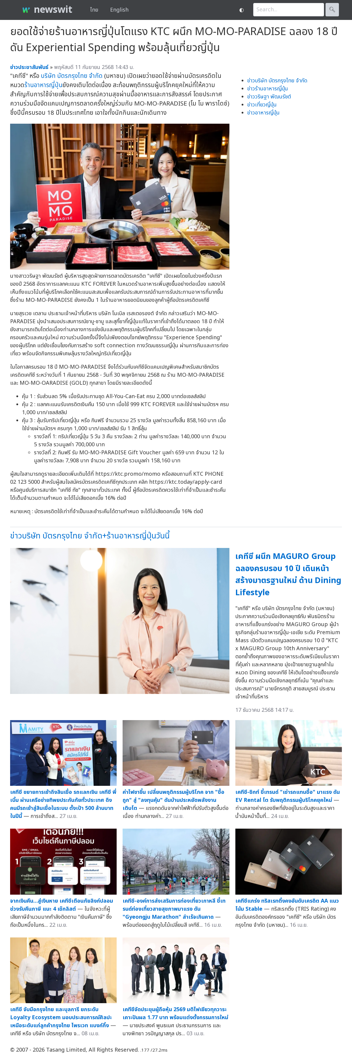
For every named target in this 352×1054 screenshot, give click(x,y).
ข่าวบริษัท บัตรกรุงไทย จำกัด (277, 81)
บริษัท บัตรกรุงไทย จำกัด (72, 76)
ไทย (94, 10)
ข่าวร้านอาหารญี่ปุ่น (267, 89)
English (119, 10)
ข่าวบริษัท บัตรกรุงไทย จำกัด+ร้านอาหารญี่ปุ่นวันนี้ (90, 536)
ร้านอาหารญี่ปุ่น (43, 85)
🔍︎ (332, 10)
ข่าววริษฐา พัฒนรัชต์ (269, 97)
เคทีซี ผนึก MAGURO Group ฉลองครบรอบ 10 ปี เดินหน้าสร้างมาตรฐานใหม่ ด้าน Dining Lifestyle (288, 574)
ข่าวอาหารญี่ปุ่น (263, 113)
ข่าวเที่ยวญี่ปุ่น (262, 105)
